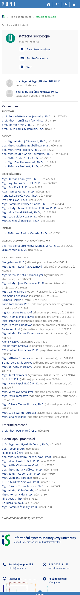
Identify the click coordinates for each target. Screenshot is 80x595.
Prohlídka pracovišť (20, 16)
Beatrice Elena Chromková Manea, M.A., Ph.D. (30, 245)
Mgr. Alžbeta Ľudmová (16, 358)
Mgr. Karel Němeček (14, 375)
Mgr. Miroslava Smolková (17, 392)
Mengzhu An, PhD (13, 262)
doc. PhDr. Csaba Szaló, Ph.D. (20, 158)
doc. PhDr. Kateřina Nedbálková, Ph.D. (26, 145)
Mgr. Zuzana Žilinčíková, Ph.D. (20, 220)
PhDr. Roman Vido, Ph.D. (17, 494)
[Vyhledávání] (57, 4)
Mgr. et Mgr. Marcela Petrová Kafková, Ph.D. (29, 208)
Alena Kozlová (10, 341)
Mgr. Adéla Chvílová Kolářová (20, 465)
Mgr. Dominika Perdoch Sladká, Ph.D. (25, 204)
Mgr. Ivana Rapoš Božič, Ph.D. (20, 383)
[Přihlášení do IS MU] (74, 4)
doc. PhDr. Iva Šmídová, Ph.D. (20, 166)
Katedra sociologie (46, 16)
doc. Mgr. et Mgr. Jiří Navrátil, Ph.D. (24, 141)
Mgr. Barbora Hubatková (17, 325)
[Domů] (48, 4)
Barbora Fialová (11, 300)
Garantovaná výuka (38, 49)
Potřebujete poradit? (20, 564)
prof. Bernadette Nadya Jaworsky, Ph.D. (26, 116)
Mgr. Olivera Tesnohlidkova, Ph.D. (23, 404)
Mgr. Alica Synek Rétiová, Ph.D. (21, 212)
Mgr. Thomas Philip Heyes (18, 316)
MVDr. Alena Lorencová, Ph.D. (20, 350)
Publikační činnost (38, 58)
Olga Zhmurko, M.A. (14, 250)
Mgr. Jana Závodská (14, 417)
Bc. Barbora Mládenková (17, 362)
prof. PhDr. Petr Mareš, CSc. (19, 430)
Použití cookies (57, 578)
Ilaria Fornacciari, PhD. (16, 304)
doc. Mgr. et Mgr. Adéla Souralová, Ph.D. (27, 154)
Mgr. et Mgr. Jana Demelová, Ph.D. (23, 283)
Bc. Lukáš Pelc (10, 379)
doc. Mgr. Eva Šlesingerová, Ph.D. (22, 162)
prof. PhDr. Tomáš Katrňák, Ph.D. (22, 120)
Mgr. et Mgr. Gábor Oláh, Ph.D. (21, 473)
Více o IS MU (20, 542)
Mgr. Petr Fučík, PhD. (15, 187)
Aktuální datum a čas (58, 568)
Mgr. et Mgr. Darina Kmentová (21, 333)
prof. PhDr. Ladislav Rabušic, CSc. (23, 129)
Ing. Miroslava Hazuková (17, 312)
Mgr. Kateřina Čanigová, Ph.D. (20, 179)
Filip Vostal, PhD (12, 498)
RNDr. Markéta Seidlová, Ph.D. (21, 482)
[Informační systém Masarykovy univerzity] (8, 4)
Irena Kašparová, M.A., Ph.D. (19, 195)
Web (29, 67)
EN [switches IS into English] (65, 4)
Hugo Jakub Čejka (13, 452)
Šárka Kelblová (11, 329)
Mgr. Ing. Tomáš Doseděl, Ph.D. (21, 183)
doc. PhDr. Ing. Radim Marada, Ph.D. (24, 233)
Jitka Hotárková (11, 321)
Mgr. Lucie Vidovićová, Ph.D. (19, 216)
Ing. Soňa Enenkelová (15, 296)
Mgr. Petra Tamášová (15, 396)
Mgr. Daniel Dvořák (14, 291)
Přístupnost (54, 582)
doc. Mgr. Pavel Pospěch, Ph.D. (21, 149)
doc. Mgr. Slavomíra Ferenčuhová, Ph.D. (27, 457)
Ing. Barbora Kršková (15, 346)
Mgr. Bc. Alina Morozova (17, 366)
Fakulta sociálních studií (15, 25)
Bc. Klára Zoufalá (12, 503)
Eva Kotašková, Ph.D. (14, 200)
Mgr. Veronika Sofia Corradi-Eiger (22, 275)
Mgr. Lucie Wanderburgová (19, 412)
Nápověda (14, 578)
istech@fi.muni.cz (17, 568)
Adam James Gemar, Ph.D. (18, 191)
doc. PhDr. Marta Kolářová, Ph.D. (22, 469)
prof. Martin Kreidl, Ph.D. (17, 125)
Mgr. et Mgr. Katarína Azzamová (22, 266)
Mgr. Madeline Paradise (17, 477)
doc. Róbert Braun (13, 448)
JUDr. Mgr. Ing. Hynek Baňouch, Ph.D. (25, 444)
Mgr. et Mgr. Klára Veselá (17, 490)
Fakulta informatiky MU (49, 542)
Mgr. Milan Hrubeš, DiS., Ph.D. (21, 461)
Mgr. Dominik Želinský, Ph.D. (20, 507)
